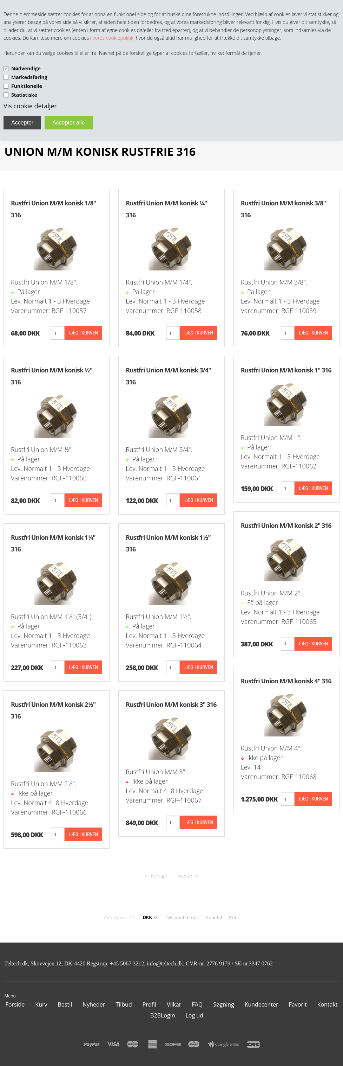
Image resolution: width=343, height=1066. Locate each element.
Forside (15, 1004)
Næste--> (187, 875)
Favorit (298, 1004)
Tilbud (124, 1004)
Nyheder (94, 1004)
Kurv (41, 1004)
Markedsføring (29, 77)
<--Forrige (156, 875)
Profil (149, 1004)
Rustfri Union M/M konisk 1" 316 (286, 370)
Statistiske (24, 94)
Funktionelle (26, 86)
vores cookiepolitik (113, 37)
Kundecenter (261, 1004)
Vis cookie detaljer (30, 106)
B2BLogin (162, 1015)
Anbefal (214, 917)
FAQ (197, 1004)
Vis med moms (183, 917)
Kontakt (327, 1004)
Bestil (65, 1004)
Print (234, 917)
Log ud (194, 1015)
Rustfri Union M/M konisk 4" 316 (286, 681)
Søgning (223, 1004)
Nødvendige (26, 68)
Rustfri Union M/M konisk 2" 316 (286, 525)
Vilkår (174, 1004)
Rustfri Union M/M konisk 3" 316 (171, 704)
